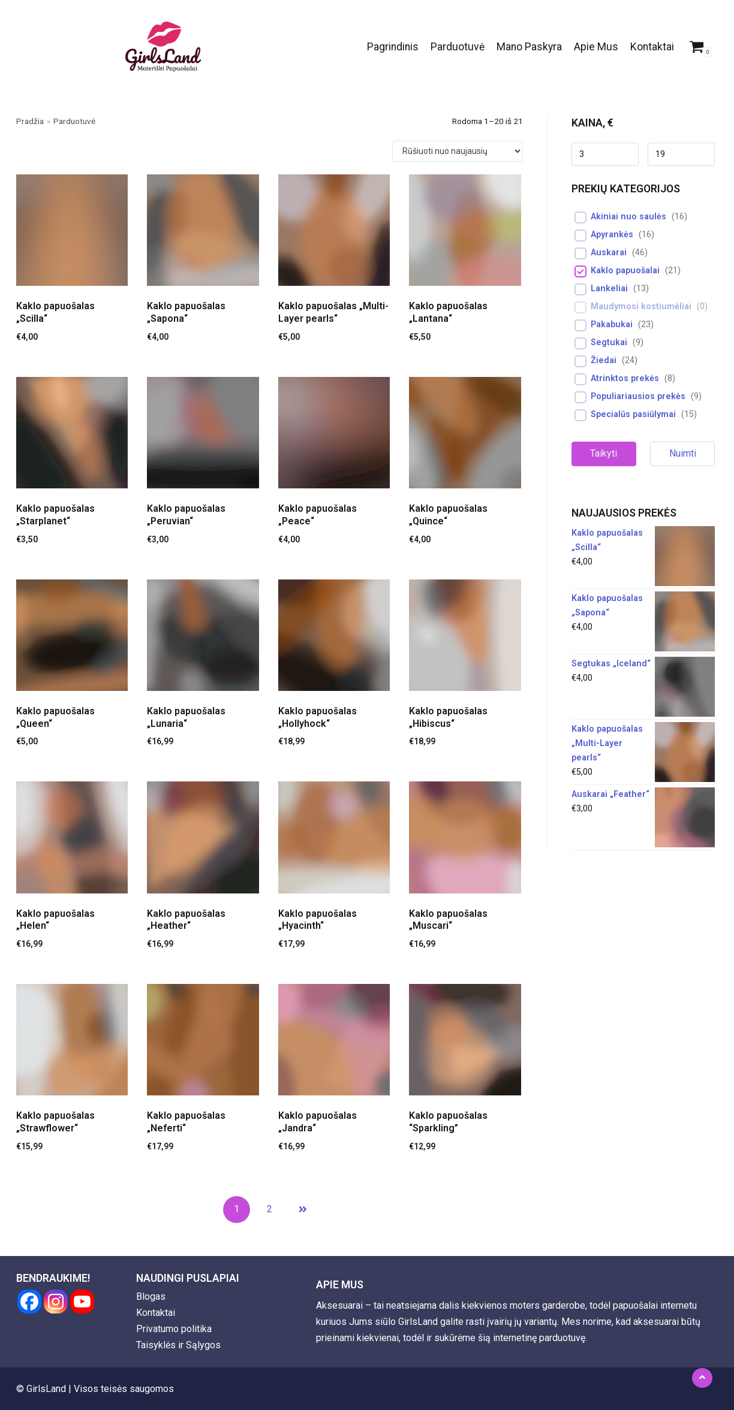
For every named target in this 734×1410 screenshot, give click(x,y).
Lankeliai (609, 288)
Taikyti (603, 453)
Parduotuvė (458, 47)
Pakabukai (612, 324)
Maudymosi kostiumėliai (641, 306)
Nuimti (682, 453)
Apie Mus (596, 47)
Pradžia (30, 121)
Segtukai (609, 342)
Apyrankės (612, 235)
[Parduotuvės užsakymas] (457, 151)
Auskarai (609, 252)
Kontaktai (652, 47)
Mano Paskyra (529, 47)
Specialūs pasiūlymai (633, 414)
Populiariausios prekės (638, 396)
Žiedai (603, 360)
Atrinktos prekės (625, 378)
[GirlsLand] (163, 47)
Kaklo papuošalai (625, 270)
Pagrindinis (393, 47)
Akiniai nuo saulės (628, 217)
